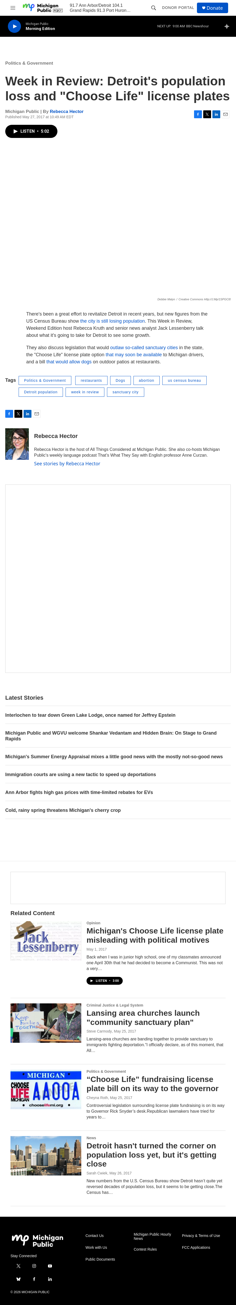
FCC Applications (196, 1248)
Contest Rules (145, 1249)
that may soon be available (133, 354)
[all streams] (228, 26)
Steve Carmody (99, 1031)
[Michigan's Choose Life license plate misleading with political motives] (45, 941)
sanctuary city (125, 392)
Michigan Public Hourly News (152, 1236)
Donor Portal (178, 8)
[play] (14, 26)
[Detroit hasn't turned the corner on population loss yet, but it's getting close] (45, 1155)
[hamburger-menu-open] (13, 8)
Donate (215, 8)
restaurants (91, 380)
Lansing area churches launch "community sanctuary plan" (143, 1018)
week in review (85, 392)
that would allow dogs (68, 361)
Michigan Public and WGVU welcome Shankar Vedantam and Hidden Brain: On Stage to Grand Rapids (111, 735)
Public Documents (100, 1259)
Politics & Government (29, 63)
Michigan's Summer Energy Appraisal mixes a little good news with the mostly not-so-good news (114, 756)
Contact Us (94, 1236)
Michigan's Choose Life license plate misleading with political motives (155, 935)
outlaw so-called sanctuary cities (144, 347)
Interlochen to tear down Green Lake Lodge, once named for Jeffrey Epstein (90, 715)
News (91, 1138)
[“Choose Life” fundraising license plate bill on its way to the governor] (45, 1089)
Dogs (120, 380)
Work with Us (96, 1248)
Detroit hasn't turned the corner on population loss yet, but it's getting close (151, 1154)
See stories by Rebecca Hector (67, 463)
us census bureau (184, 380)
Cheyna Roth (97, 1098)
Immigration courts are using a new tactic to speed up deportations (80, 774)
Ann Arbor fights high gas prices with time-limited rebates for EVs (79, 792)
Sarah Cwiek (97, 1173)
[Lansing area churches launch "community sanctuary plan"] (45, 1023)
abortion (146, 380)
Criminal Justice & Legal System (115, 1005)
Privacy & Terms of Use (201, 1236)
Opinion (93, 923)
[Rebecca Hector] (17, 444)
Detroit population (41, 392)
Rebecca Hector (67, 111)
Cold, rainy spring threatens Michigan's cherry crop (63, 810)
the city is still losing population (112, 321)
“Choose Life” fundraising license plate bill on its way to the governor (152, 1084)
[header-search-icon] (154, 8)
